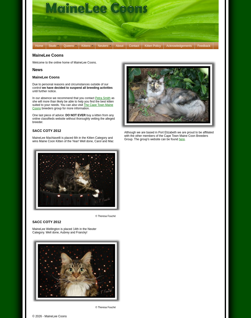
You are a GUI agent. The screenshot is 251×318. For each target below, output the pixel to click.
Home (39, 46)
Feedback (203, 46)
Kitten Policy (153, 46)
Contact (134, 46)
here (182, 139)
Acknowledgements (179, 46)
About (119, 46)
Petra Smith (103, 98)
